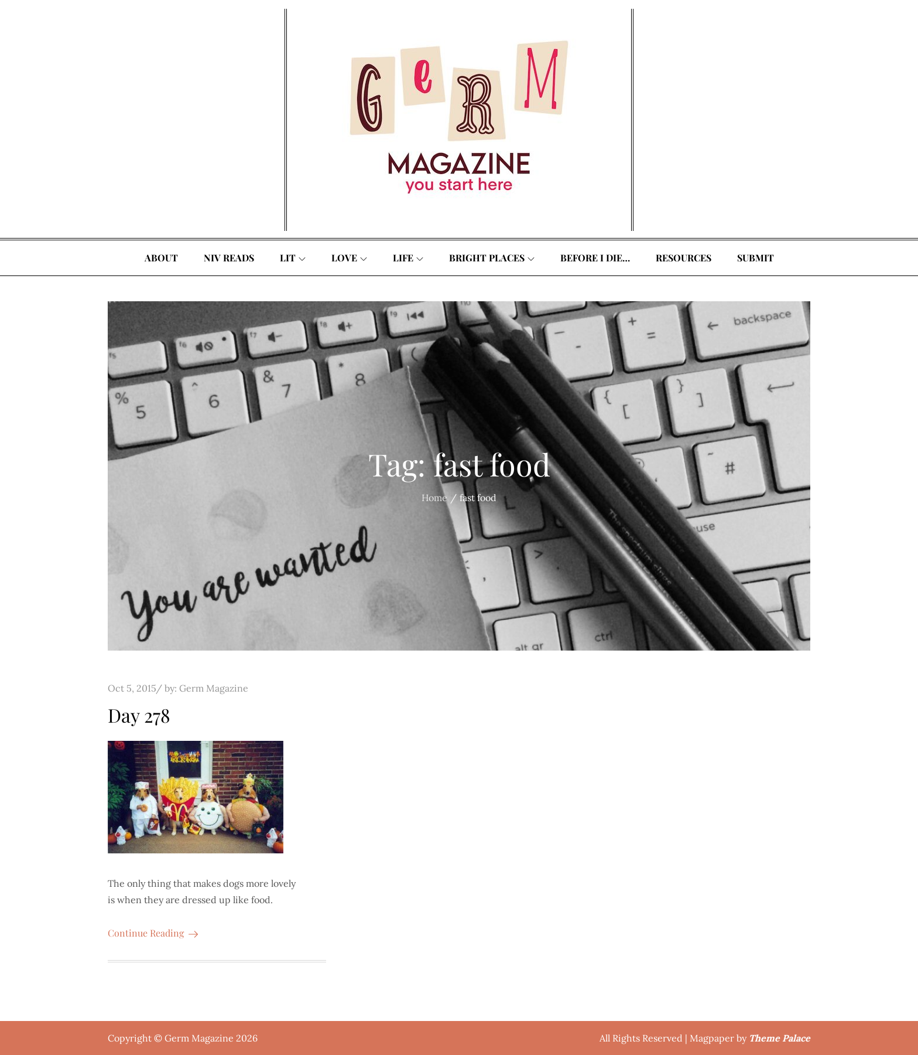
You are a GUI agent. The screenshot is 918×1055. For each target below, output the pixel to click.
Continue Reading (153, 933)
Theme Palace (779, 1038)
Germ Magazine (213, 688)
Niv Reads (229, 257)
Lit (293, 257)
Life (408, 257)
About (161, 257)
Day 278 (139, 714)
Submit (755, 257)
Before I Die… (595, 257)
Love (349, 257)
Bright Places (492, 257)
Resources (683, 257)
